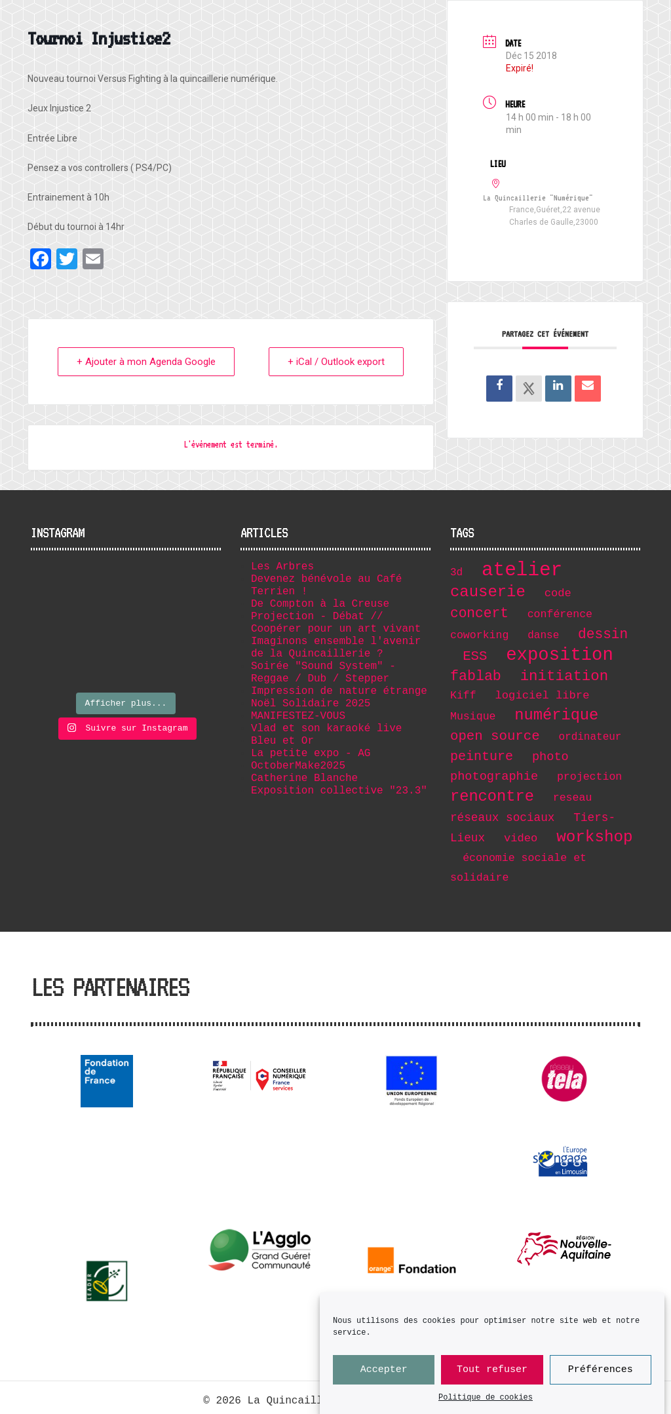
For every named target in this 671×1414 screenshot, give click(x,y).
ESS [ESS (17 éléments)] (475, 656)
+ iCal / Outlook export (336, 362)
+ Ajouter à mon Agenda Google (146, 362)
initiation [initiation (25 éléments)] (564, 676)
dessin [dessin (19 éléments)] (603, 634)
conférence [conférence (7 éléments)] (559, 614)
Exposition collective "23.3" (339, 791)
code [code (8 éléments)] (558, 593)
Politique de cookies (485, 1400)
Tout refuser (492, 1372)
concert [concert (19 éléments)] (479, 613)
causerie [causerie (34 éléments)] (488, 592)
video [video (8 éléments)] (520, 838)
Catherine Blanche (304, 778)
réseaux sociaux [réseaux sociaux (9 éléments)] (502, 817)
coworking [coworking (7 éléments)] (479, 635)
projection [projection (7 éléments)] (589, 777)
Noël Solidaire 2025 (310, 704)
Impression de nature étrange (339, 691)
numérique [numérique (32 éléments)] (556, 715)
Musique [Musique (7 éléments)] (473, 716)
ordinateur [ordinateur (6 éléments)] (589, 737)
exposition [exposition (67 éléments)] (559, 655)
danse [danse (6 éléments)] (543, 635)
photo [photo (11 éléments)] (550, 757)
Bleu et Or (282, 741)
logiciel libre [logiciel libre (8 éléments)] (542, 695)
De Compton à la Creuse (320, 604)
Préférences (600, 1372)
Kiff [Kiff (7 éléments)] (463, 695)
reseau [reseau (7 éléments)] (572, 798)
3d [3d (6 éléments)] (456, 573)
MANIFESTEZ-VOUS (298, 716)
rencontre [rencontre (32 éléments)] (492, 796)
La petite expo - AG (310, 753)
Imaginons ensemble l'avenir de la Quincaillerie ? (336, 648)
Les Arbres (282, 567)
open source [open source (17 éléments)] (495, 736)
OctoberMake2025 (298, 766)
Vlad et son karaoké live (326, 729)
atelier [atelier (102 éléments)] (522, 570)
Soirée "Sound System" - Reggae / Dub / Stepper (323, 672)
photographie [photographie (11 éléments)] (494, 776)
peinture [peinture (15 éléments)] (481, 756)
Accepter (384, 1372)
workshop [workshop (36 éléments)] (594, 837)
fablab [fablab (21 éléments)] (475, 676)
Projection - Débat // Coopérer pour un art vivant (336, 623)
